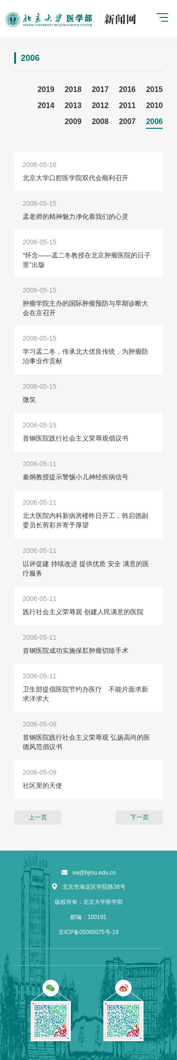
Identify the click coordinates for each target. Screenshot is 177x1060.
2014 (45, 105)
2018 (73, 89)
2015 (154, 89)
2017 (100, 89)
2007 (127, 121)
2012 (100, 105)
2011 (127, 105)
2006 (154, 121)
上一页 (38, 817)
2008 (100, 121)
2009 (73, 121)
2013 (73, 105)
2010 (154, 105)
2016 (127, 89)
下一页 (139, 817)
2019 (45, 89)
